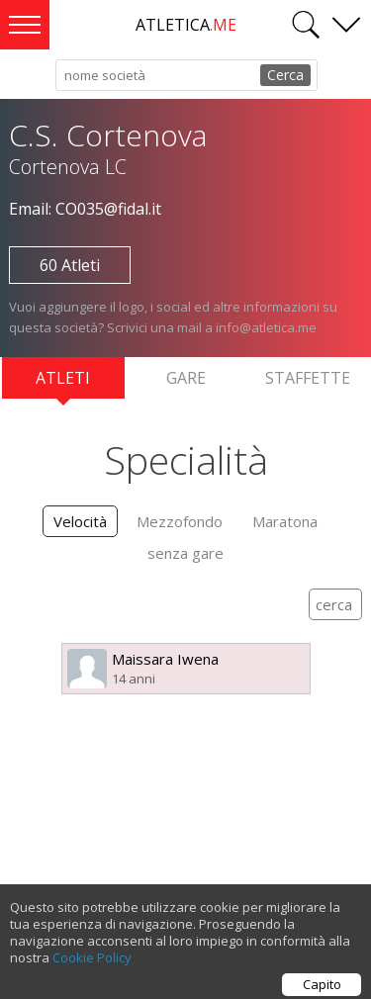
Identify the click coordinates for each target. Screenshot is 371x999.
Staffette (307, 378)
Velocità (80, 521)
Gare (186, 378)
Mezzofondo (180, 521)
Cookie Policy (92, 962)
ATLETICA (186, 25)
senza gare (185, 553)
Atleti (63, 383)
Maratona (285, 521)
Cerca (285, 74)
